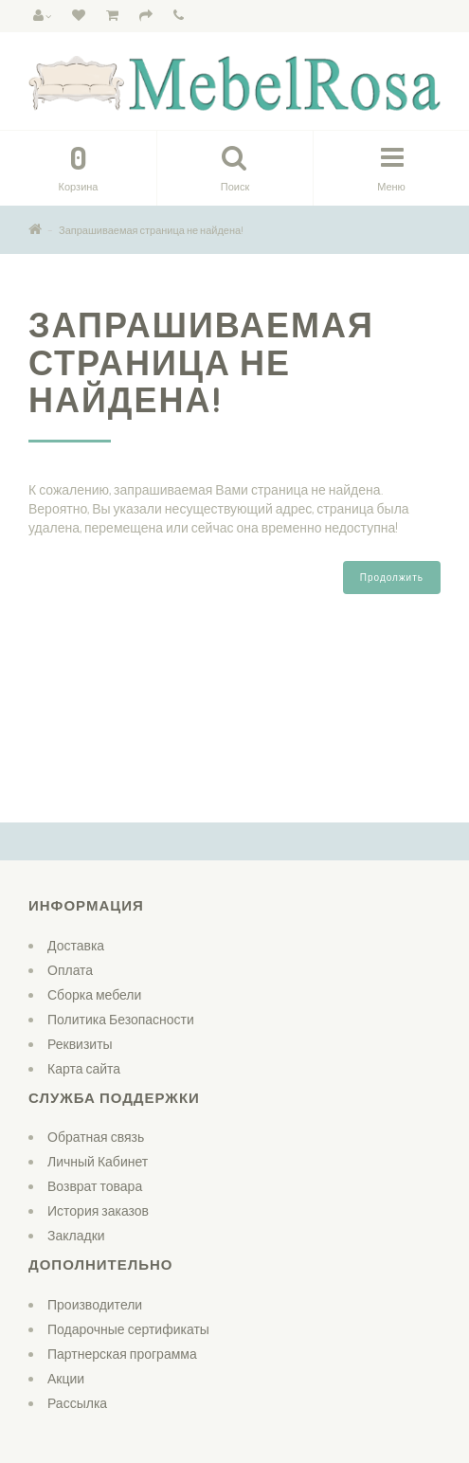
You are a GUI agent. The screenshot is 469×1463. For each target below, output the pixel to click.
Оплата (70, 970)
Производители (94, 1304)
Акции (65, 1378)
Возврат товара (94, 1186)
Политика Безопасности (120, 1019)
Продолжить (392, 577)
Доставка (75, 945)
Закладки (76, 1235)
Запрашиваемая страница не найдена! (151, 230)
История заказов (98, 1210)
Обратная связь (95, 1137)
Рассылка (77, 1403)
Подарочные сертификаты (128, 1329)
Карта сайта (83, 1068)
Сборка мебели (94, 994)
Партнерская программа (122, 1354)
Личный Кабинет (97, 1161)
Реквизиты (80, 1044)
